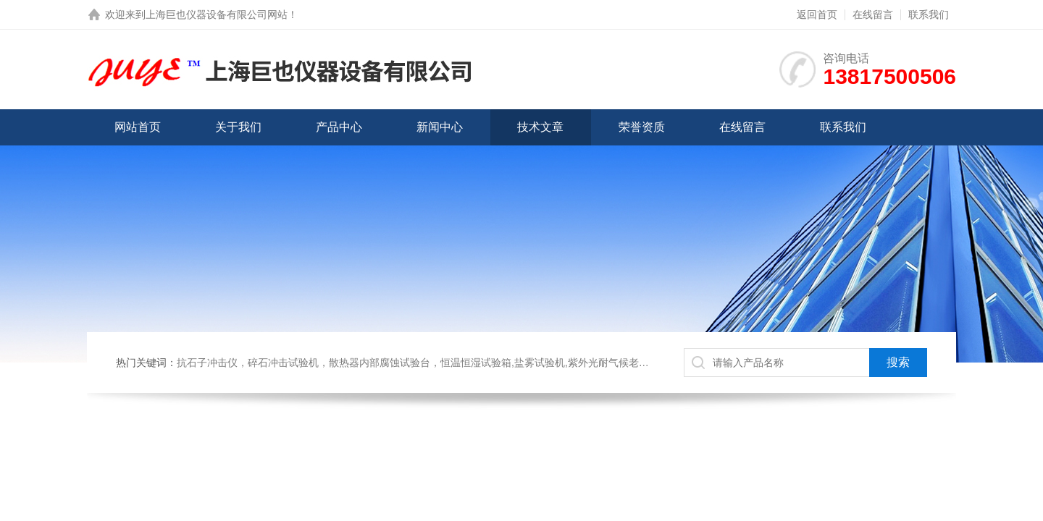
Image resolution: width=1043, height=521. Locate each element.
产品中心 (339, 127)
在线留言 (873, 14)
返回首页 (817, 14)
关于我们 (238, 127)
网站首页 (137, 127)
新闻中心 (439, 127)
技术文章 (540, 127)
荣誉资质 (642, 127)
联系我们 (928, 14)
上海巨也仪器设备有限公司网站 (217, 14)
